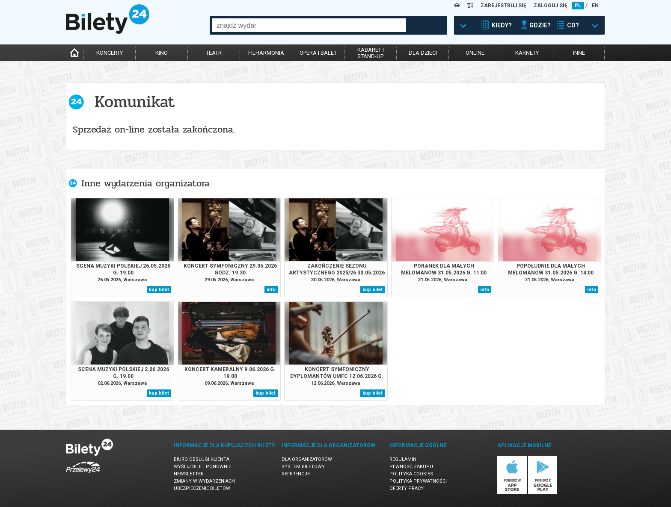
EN (595, 6)
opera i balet (318, 53)
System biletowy (303, 466)
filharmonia (266, 53)
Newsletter (189, 474)
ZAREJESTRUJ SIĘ (503, 6)
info (271, 289)
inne (579, 53)
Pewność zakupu (411, 466)
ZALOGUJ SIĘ (550, 6)
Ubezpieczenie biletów (202, 488)
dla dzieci (423, 53)
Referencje (296, 474)
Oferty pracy (406, 488)
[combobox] (309, 25)
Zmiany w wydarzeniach (204, 481)
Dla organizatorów (307, 459)
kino (161, 53)
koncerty (109, 53)
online (475, 53)
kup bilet (159, 289)
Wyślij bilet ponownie (202, 466)
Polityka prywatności (418, 481)
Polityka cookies (411, 474)
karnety (527, 53)
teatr (214, 53)
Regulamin (402, 459)
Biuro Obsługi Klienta (201, 459)
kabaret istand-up (370, 53)
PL (578, 6)
